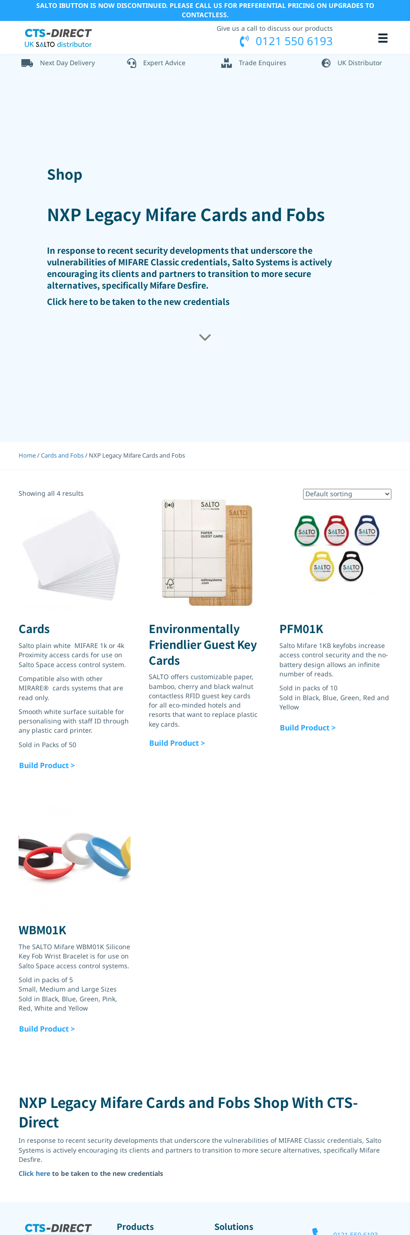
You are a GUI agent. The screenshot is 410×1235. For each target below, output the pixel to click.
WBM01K (42, 929)
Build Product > (47, 765)
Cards (34, 628)
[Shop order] (347, 493)
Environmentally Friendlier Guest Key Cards (203, 644)
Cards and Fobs (62, 455)
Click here (67, 301)
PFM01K (301, 628)
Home (27, 455)
